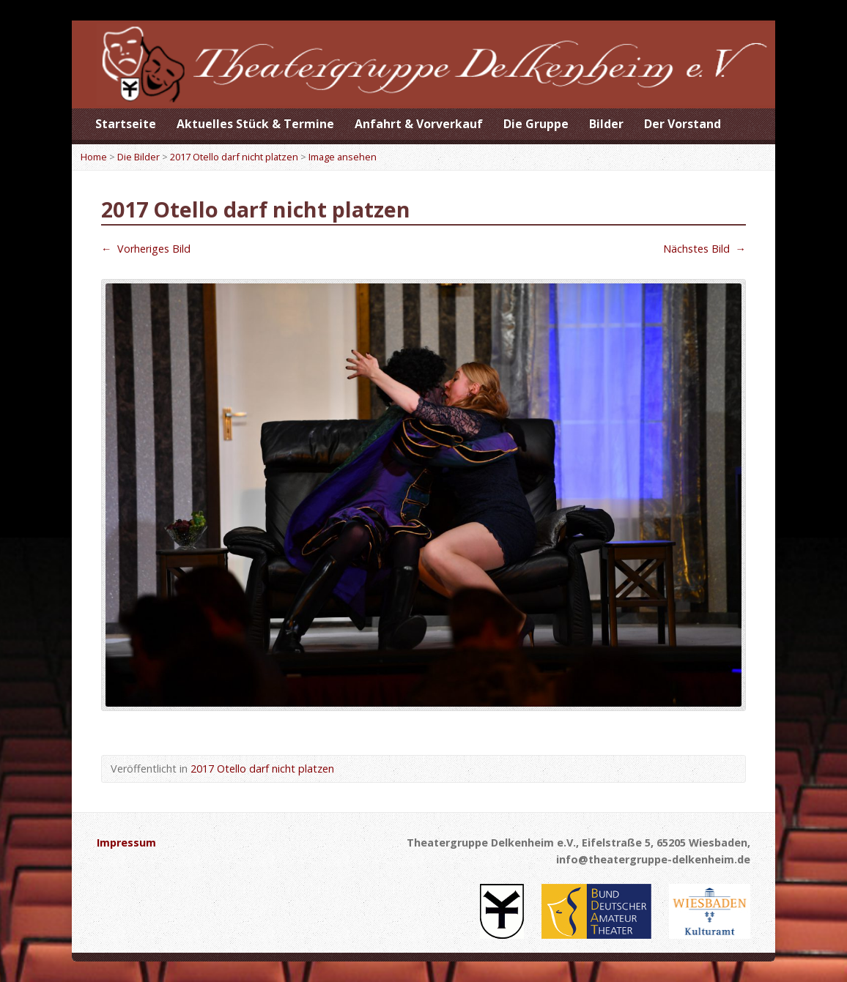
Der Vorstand (682, 124)
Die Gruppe (536, 124)
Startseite (125, 124)
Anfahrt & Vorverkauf (419, 124)
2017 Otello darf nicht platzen (234, 156)
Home (94, 156)
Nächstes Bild (704, 249)
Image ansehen (342, 156)
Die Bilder (138, 156)
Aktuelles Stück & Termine (255, 124)
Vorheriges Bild (146, 249)
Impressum (126, 842)
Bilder (606, 124)
